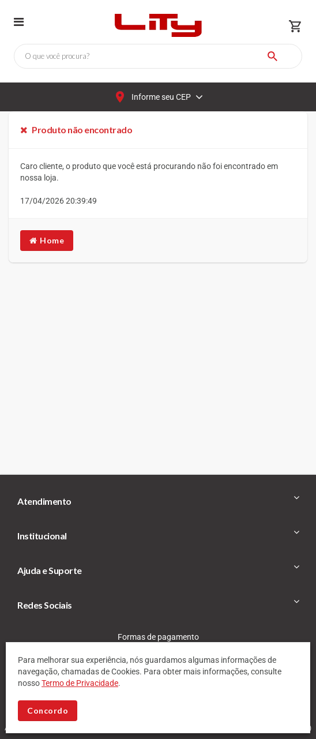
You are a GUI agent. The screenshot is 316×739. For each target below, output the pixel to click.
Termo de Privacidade (80, 683)
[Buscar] (272, 56)
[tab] (158, 501)
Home (46, 240)
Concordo (47, 710)
